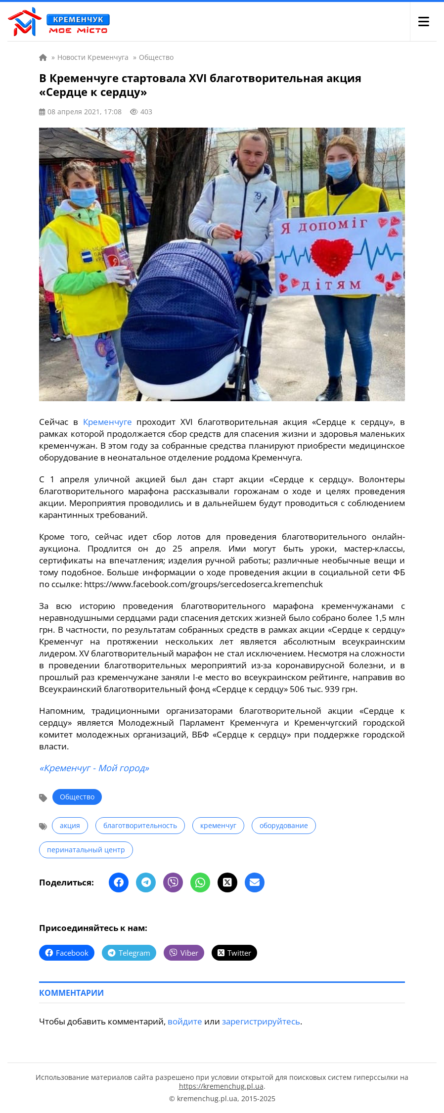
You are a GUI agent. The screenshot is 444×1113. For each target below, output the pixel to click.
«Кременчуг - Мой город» (94, 768)
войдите (185, 1021)
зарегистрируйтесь (261, 1021)
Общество (77, 796)
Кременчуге (107, 421)
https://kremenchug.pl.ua (221, 1086)
